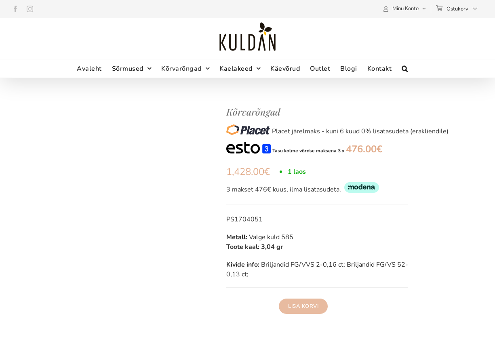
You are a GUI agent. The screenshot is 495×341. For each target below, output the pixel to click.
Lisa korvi (303, 306)
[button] (405, 68)
